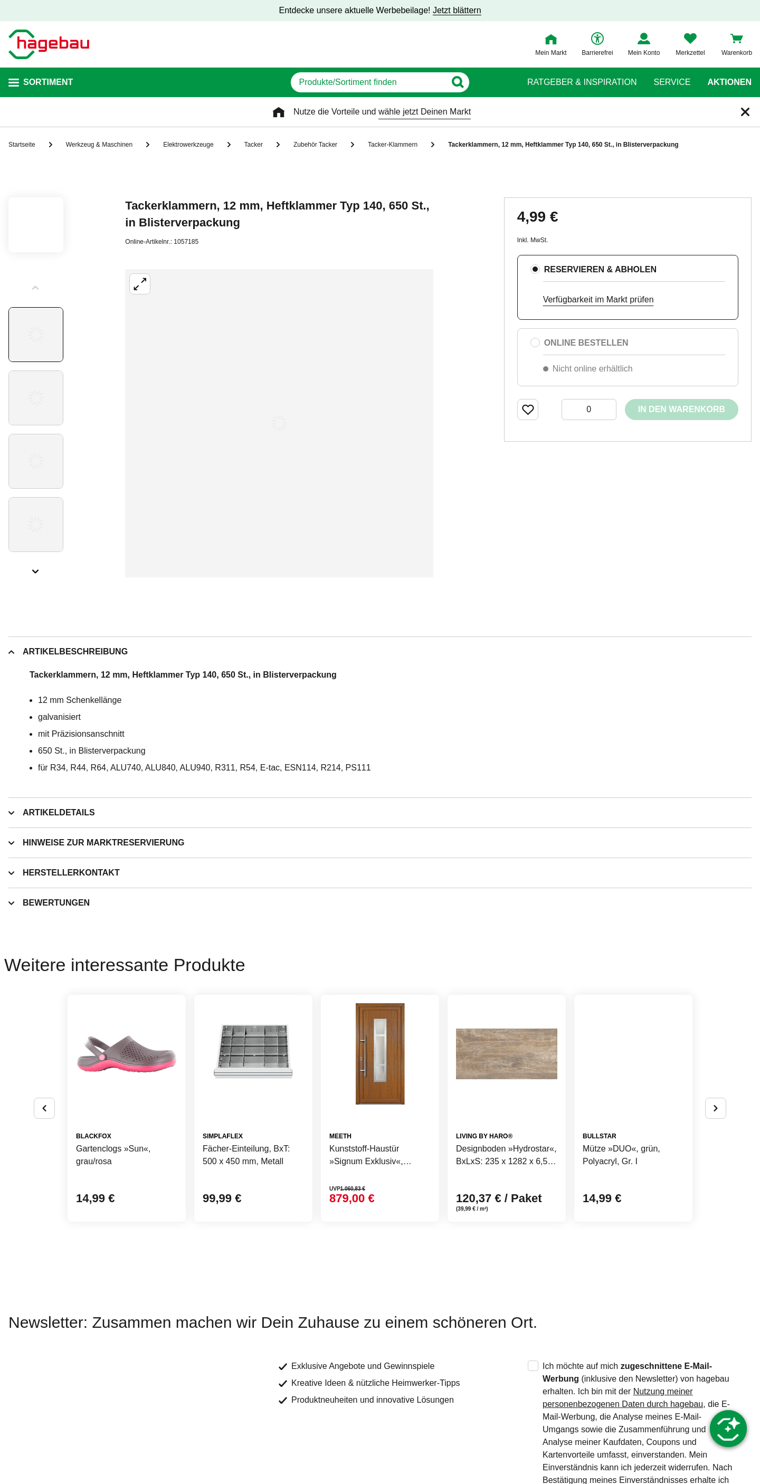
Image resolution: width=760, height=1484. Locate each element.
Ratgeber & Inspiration (581, 82)
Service (671, 82)
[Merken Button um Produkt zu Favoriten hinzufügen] (527, 409)
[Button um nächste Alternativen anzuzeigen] (715, 1108)
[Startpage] (48, 44)
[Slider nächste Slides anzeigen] (35, 567)
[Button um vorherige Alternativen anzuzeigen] (44, 1108)
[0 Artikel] (589, 409)
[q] (368, 82)
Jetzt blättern (457, 10)
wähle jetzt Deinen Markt (424, 111)
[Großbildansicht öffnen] (279, 423)
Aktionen (729, 82)
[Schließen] (745, 112)
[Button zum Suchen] (490, 82)
